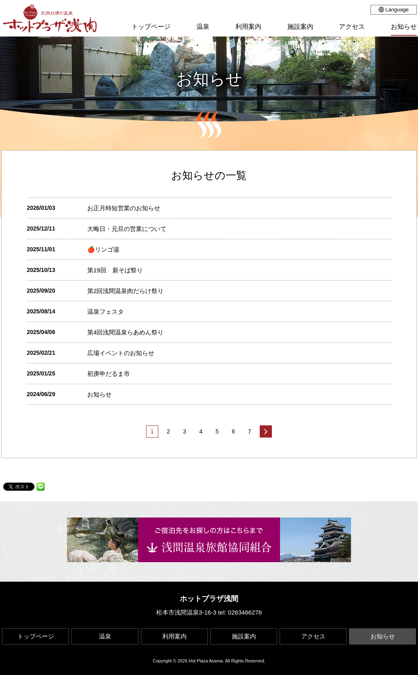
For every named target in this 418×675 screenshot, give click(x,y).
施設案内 (244, 636)
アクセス (313, 636)
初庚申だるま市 (108, 373)
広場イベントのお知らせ (120, 352)
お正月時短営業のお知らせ (123, 208)
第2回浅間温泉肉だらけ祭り (125, 290)
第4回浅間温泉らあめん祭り (125, 332)
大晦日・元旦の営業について (126, 228)
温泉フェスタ (105, 311)
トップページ (35, 636)
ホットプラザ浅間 (209, 599)
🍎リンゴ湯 (103, 249)
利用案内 (174, 636)
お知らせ (99, 394)
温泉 (105, 636)
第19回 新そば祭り (115, 270)
